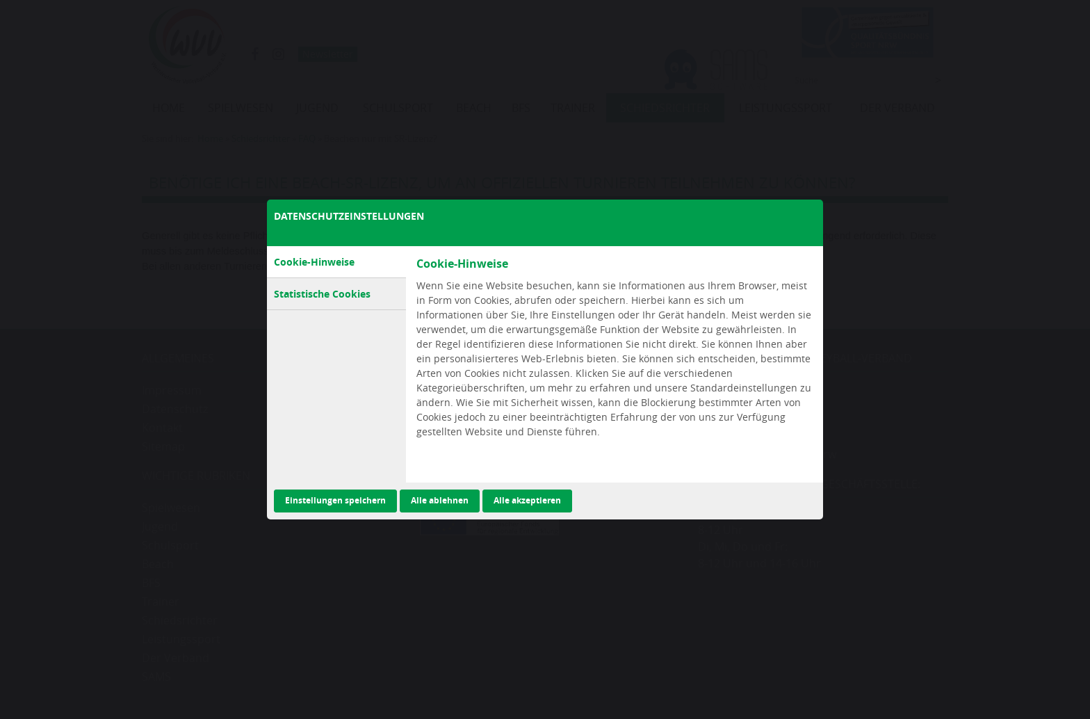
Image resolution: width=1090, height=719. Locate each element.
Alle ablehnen (440, 500)
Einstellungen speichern (335, 500)
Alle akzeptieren (527, 500)
